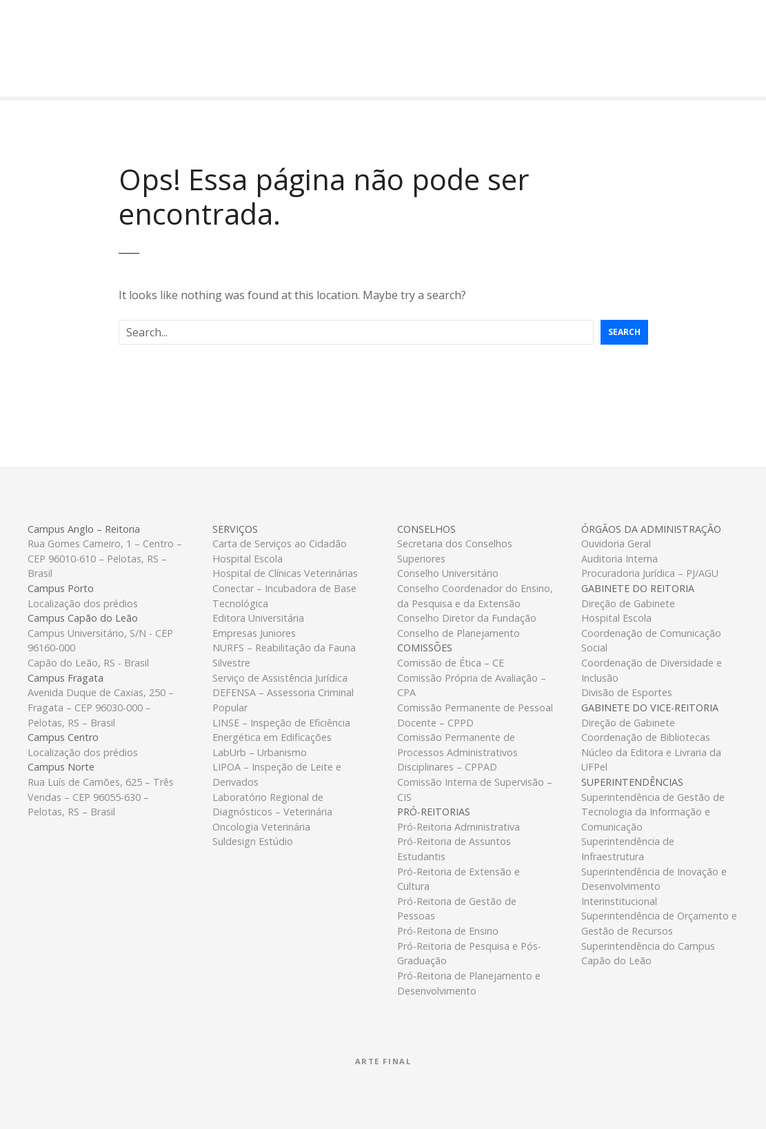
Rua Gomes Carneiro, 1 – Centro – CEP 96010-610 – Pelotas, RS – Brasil (105, 558)
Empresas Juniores (254, 633)
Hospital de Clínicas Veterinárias (285, 573)
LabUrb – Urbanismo (259, 752)
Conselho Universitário (447, 573)
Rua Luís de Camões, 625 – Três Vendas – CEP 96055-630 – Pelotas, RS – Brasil (101, 796)
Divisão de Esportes (626, 692)
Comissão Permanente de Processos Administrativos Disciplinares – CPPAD (457, 752)
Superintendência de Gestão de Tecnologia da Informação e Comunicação (653, 812)
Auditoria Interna (619, 558)
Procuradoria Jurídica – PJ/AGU (649, 573)
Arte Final (383, 1061)
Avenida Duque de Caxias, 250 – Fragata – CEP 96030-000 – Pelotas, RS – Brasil (101, 707)
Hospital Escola (247, 558)
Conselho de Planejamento (458, 633)
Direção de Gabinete (628, 603)
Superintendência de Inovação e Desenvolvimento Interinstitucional (654, 886)
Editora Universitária (258, 617)
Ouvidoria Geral (616, 543)
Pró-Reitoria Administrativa (458, 826)
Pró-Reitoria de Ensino (447, 930)
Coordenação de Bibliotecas (645, 737)
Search (624, 332)
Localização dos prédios (83, 603)
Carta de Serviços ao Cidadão (279, 543)
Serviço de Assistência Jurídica (279, 677)
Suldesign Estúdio (252, 841)
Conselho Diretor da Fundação (466, 617)
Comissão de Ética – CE (450, 662)
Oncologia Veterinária (261, 826)
